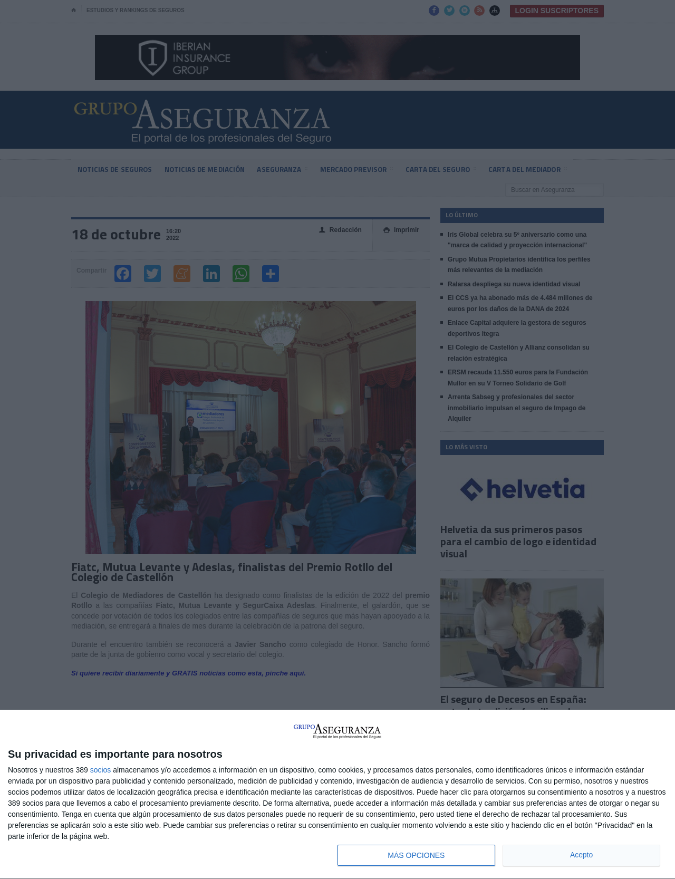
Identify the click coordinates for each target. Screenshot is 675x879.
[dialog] (337, 794)
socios (100, 770)
